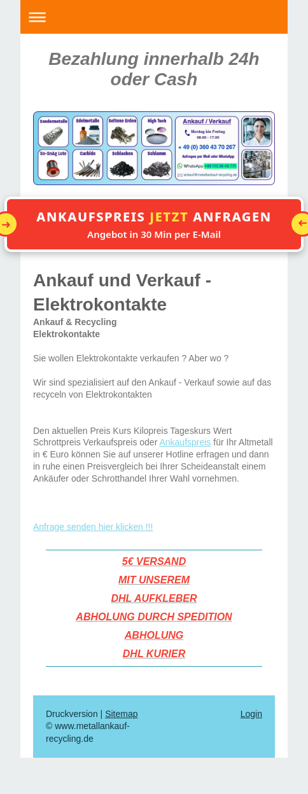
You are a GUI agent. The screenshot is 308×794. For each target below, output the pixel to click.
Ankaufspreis (185, 442)
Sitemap (121, 714)
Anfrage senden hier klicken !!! (93, 527)
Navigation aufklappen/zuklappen (154, 17)
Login (251, 714)
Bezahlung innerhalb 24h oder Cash (153, 69)
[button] (154, 224)
